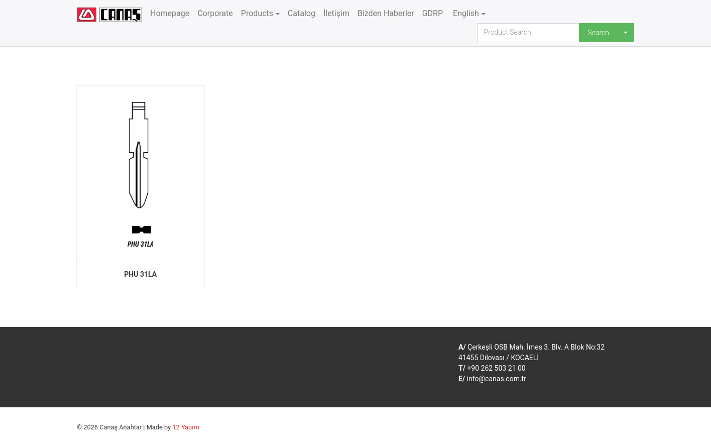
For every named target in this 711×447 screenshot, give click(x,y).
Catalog (301, 13)
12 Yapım (185, 427)
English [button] (465, 13)
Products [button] (257, 13)
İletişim (336, 13)
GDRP (432, 13)
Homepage (169, 13)
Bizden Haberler (386, 13)
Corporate (215, 13)
